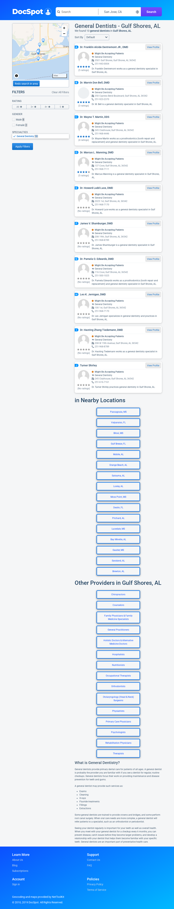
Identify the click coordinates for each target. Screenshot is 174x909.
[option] (43, 136)
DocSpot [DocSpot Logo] (31, 11)
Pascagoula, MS (118, 412)
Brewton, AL (118, 571)
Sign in (16, 884)
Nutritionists (118, 665)
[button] (97, 37)
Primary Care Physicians (118, 721)
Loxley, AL (118, 486)
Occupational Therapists (118, 675)
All (19, 107)
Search (151, 12)
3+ (34, 107)
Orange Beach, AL (118, 465)
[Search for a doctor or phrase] (77, 11)
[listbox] (40, 136)
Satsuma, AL (118, 475)
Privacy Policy (95, 884)
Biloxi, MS (118, 433)
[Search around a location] (119, 11)
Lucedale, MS (118, 528)
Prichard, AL (118, 518)
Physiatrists (118, 711)
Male (18, 119)
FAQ (89, 865)
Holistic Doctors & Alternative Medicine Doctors (118, 642)
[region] (40, 51)
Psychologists (118, 732)
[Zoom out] (64, 33)
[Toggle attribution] (16, 75)
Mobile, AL (118, 454)
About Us (17, 859)
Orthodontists (118, 686)
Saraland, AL (118, 560)
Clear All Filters (60, 92)
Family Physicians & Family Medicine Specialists (118, 617)
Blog (14, 865)
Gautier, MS (118, 550)
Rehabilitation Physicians (118, 743)
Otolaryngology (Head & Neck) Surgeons (118, 699)
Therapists (118, 753)
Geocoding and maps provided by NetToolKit (38, 896)
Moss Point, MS (118, 497)
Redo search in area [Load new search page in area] (26, 83)
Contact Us (93, 859)
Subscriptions (20, 870)
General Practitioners (118, 629)
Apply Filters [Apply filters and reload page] (22, 146)
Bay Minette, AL (118, 539)
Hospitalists (118, 654)
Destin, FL (118, 507)
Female (19, 125)
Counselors (118, 605)
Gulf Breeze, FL (118, 443)
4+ (48, 107)
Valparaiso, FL (118, 422)
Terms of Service (96, 889)
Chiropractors (118, 594)
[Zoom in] (64, 28)
